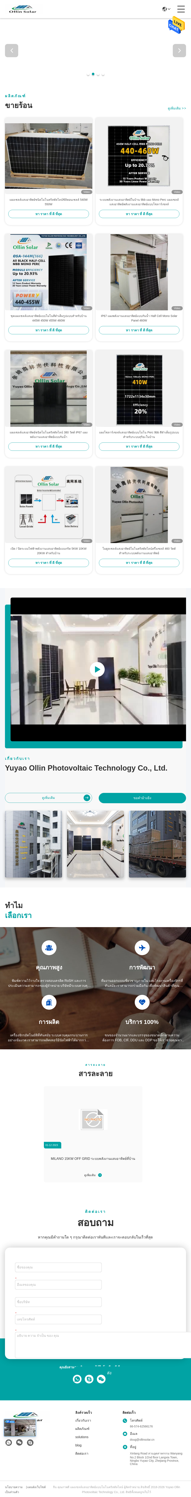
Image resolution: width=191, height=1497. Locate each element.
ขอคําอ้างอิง (142, 798)
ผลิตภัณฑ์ (82, 1429)
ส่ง (109, 1373)
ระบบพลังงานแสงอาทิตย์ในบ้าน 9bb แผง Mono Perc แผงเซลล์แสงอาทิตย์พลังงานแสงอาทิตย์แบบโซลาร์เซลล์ (139, 202)
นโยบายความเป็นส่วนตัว (14, 1489)
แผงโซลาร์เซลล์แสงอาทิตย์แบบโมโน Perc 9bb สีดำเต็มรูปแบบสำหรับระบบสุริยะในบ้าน (139, 435)
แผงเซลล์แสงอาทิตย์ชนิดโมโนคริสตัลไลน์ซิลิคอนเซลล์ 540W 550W (49, 202)
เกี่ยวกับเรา (83, 1420)
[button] (88, 74)
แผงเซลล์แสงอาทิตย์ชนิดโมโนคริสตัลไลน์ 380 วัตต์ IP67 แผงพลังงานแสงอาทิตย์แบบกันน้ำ (49, 435)
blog (78, 1445)
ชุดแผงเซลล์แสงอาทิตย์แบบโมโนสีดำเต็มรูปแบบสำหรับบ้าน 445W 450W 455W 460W (49, 318)
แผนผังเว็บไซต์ (36, 1487)
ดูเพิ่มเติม (177, 108)
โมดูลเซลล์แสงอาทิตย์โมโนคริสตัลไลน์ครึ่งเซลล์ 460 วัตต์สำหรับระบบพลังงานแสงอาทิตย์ (139, 551)
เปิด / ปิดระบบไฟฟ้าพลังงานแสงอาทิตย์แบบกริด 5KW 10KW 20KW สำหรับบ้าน (48, 551)
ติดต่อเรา (81, 1453)
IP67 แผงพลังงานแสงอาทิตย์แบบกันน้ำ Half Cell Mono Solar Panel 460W (139, 318)
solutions (81, 1437)
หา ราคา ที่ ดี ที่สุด (48, 214)
